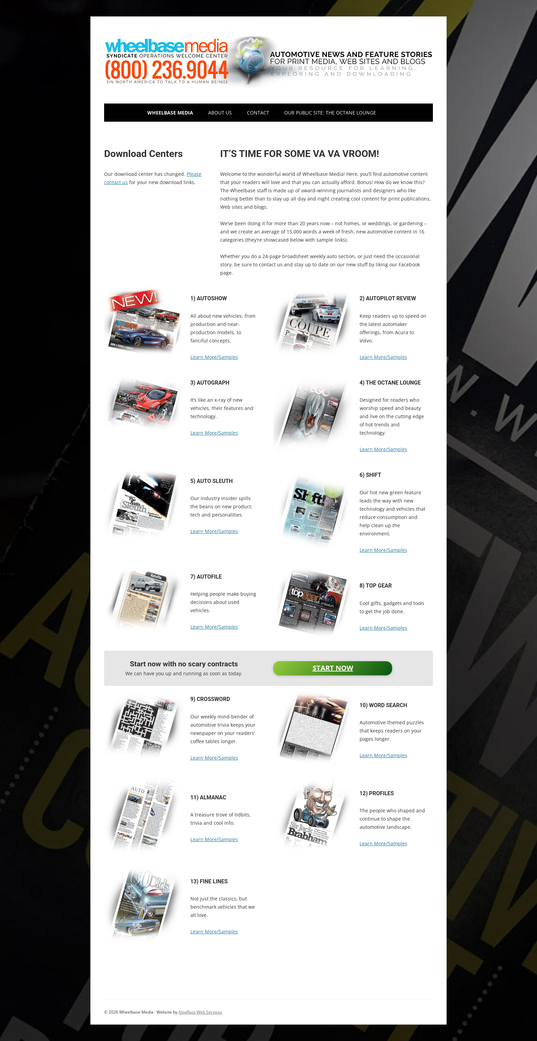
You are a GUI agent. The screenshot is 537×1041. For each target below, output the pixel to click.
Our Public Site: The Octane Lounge (330, 112)
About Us (220, 112)
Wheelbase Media (170, 112)
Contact (258, 112)
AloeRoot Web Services (200, 1012)
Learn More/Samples (214, 357)
